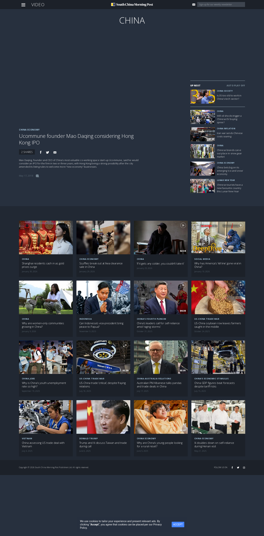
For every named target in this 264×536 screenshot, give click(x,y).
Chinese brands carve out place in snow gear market (229, 153)
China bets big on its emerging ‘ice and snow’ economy (230, 171)
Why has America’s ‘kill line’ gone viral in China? (217, 265)
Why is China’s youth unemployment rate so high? (44, 384)
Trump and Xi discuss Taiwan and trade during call (103, 444)
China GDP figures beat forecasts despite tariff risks (214, 384)
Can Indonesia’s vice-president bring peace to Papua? (101, 324)
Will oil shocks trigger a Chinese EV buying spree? (229, 119)
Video (38, 4)
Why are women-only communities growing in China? (43, 324)
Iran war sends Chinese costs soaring (230, 134)
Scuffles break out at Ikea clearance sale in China (101, 265)
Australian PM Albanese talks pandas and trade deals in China (159, 384)
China (132, 20)
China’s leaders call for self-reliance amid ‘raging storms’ (158, 324)
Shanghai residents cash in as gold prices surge (43, 265)
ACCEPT (178, 524)
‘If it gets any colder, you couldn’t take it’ (160, 263)
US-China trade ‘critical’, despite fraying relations (102, 384)
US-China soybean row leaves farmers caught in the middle (217, 324)
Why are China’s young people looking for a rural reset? (160, 444)
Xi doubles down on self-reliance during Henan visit (214, 444)
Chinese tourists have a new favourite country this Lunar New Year (230, 188)
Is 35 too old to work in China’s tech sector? (229, 97)
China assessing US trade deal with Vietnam (43, 444)
